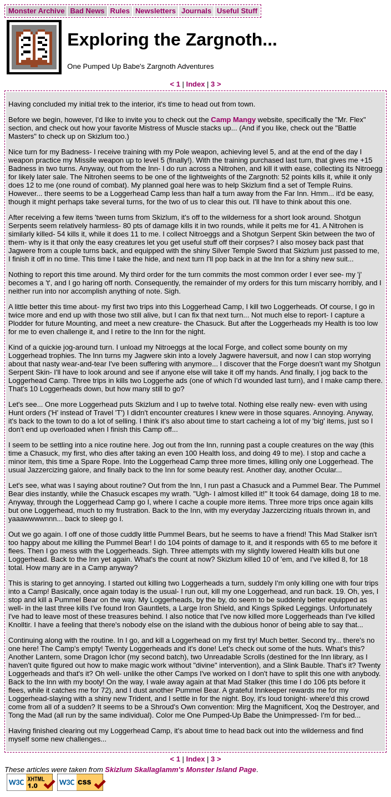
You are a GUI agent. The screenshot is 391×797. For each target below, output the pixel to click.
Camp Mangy (233, 119)
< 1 (175, 84)
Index (195, 84)
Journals (196, 11)
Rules (120, 11)
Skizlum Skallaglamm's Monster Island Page (180, 769)
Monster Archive (36, 11)
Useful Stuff (237, 11)
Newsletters (155, 11)
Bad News (87, 11)
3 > (216, 84)
